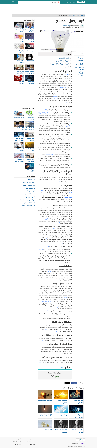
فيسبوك (74, 383)
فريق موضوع (18, 444)
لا (52, 377)
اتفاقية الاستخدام (17, 442)
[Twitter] (81, 439)
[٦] (55, 201)
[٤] (45, 109)
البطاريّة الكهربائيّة (43, 113)
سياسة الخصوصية (31, 442)
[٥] (60, 181)
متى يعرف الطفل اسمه (28, 206)
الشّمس (67, 74)
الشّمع (55, 96)
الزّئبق (49, 271)
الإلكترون (47, 219)
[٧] (62, 243)
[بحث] (58, 2)
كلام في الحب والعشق (29, 185)
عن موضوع (32, 439)
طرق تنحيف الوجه (30, 188)
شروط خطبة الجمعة (29, 191)
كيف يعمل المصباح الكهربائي (81, 58)
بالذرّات (65, 340)
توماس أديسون (49, 154)
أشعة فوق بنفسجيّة (47, 301)
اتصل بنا (19, 439)
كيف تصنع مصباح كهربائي (79, 68)
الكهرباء (56, 98)
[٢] (66, 102)
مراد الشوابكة (66, 25)
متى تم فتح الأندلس (29, 203)
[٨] (61, 353)
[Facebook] (84, 439)
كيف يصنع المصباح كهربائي (79, 64)
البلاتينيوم (67, 126)
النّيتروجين (52, 228)
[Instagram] (77, 439)
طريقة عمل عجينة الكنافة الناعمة (26, 200)
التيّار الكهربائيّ (68, 197)
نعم (57, 377)
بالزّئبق (65, 297)
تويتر (69, 383)
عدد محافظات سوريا (30, 194)
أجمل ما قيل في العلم (29, 197)
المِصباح (41, 249)
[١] (65, 98)
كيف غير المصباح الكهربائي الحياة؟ (79, 74)
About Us (32, 444)
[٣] (46, 109)
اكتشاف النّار (62, 87)
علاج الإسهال (31, 179)
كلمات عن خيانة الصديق (29, 182)
